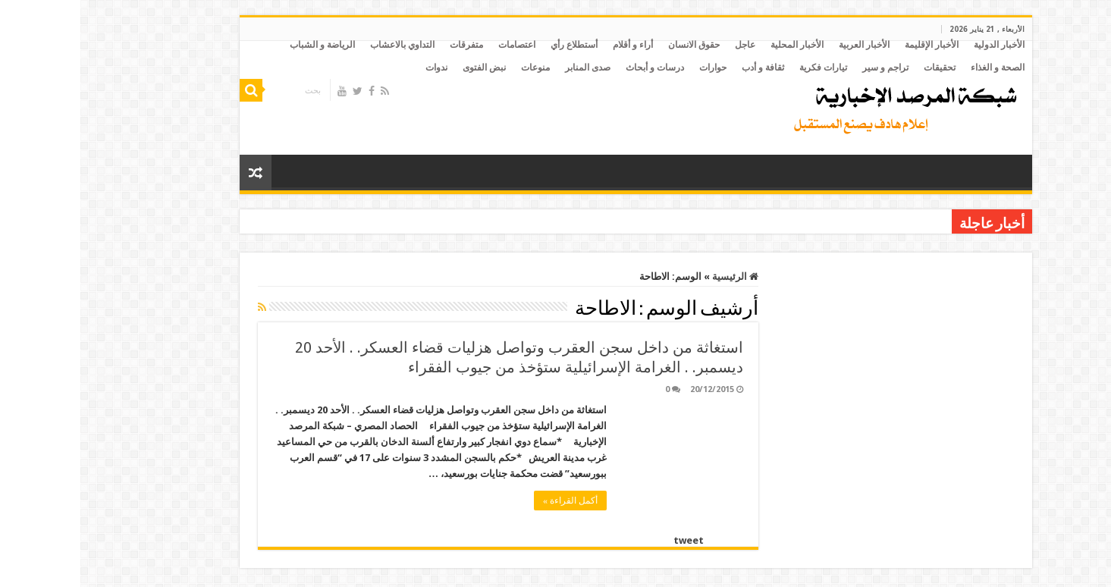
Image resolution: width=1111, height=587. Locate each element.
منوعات (455, 67)
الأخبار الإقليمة (851, 44)
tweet (608, 540)
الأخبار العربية (783, 44)
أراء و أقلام (552, 44)
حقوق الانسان (613, 44)
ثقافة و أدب (682, 67)
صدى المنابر (507, 67)
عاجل (664, 44)
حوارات (632, 67)
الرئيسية (655, 276)
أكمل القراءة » (490, 500)
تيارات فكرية (743, 67)
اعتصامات (436, 44)
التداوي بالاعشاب (322, 44)
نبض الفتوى (403, 67)
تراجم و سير (805, 67)
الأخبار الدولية (918, 44)
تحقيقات (859, 67)
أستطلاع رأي (493, 44)
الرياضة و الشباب (242, 44)
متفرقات (386, 44)
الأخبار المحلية (716, 44)
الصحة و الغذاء (917, 67)
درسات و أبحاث (574, 67)
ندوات (356, 67)
